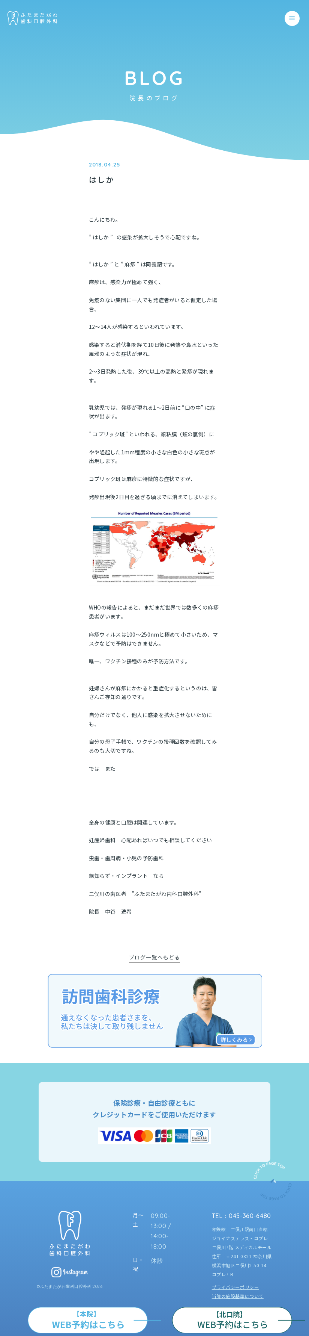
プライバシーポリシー (235, 1287)
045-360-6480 (250, 1215)
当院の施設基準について (238, 1296)
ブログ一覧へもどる (154, 957)
